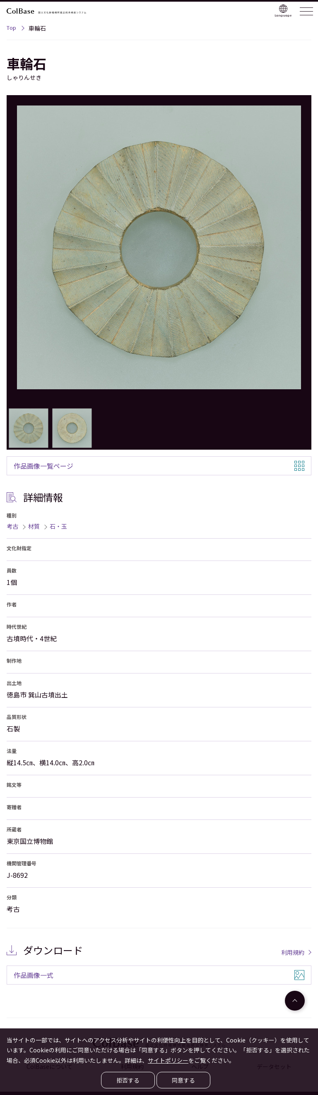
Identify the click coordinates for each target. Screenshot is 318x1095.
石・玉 (58, 526)
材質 (34, 526)
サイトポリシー (168, 1060)
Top (11, 29)
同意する (183, 1080)
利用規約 (292, 952)
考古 (12, 526)
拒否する (128, 1080)
